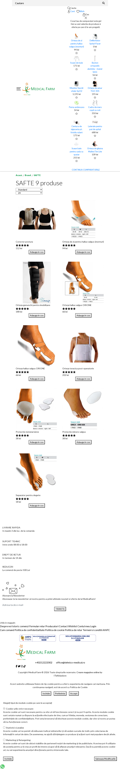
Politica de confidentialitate (30, 629)
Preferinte (60, 693)
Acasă (19, 175)
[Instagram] (22, 666)
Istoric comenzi (20, 626)
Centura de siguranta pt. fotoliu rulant (77, 129)
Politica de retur (73, 629)
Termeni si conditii (92, 629)
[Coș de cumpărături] (86, 14)
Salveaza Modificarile (105, 758)
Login (93, 626)
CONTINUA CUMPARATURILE (86, 169)
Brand (28, 175)
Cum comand (7, 629)
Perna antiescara (76, 107)
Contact (63, 626)
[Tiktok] (24, 666)
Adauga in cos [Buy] (37, 252)
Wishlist (72, 626)
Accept (73, 693)
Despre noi (6, 626)
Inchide (46, 693)
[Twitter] (19, 666)
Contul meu (83, 626)
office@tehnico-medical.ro (70, 662)
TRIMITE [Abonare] (60, 609)
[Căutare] (103, 3)
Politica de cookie (54, 629)
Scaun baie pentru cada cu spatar (76, 151)
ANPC (106, 629)
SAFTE (37, 175)
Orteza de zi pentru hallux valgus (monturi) (76, 43)
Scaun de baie (76, 62)
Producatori (51, 626)
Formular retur (37, 626)
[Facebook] (16, 666)
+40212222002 (43, 662)
